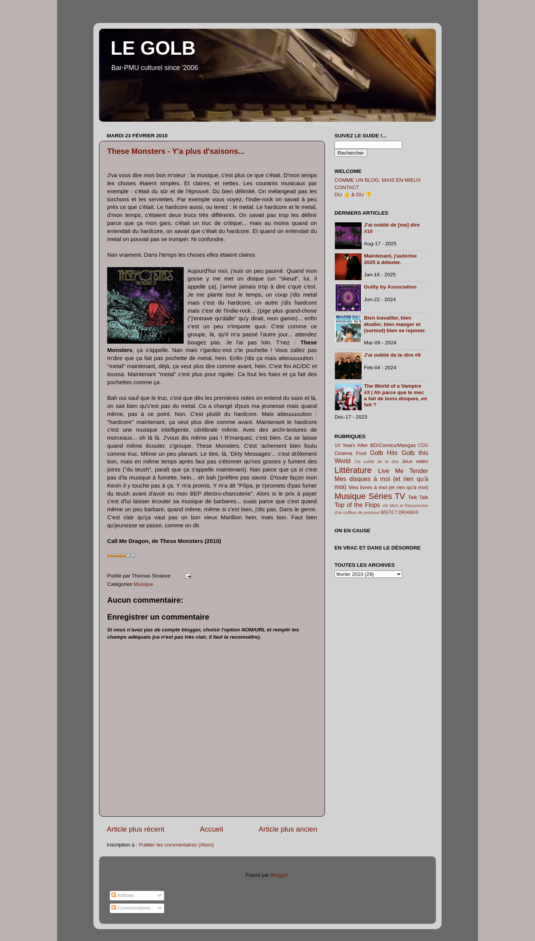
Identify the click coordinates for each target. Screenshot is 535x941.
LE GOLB (153, 48)
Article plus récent (135, 829)
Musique (143, 584)
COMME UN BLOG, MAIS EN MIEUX (377, 180)
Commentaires (131, 908)
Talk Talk (418, 497)
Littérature (353, 470)
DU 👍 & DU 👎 (353, 194)
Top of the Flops (357, 504)
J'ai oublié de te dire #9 (392, 355)
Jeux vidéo (414, 461)
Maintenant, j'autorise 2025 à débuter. (390, 259)
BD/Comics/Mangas (393, 445)
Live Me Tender (403, 470)
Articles (122, 895)
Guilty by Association (390, 287)
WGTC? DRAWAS (399, 512)
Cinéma (343, 453)
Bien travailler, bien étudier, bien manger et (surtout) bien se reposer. (395, 324)
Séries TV (387, 496)
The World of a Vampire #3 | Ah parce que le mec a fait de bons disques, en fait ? (395, 395)
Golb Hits (384, 452)
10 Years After (351, 445)
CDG (423, 445)
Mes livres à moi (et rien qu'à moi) (388, 487)
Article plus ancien (288, 829)
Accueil (211, 829)
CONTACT (346, 187)
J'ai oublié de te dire (376, 461)
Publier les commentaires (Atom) (176, 845)
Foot (361, 453)
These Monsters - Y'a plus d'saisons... (176, 151)
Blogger (279, 875)
